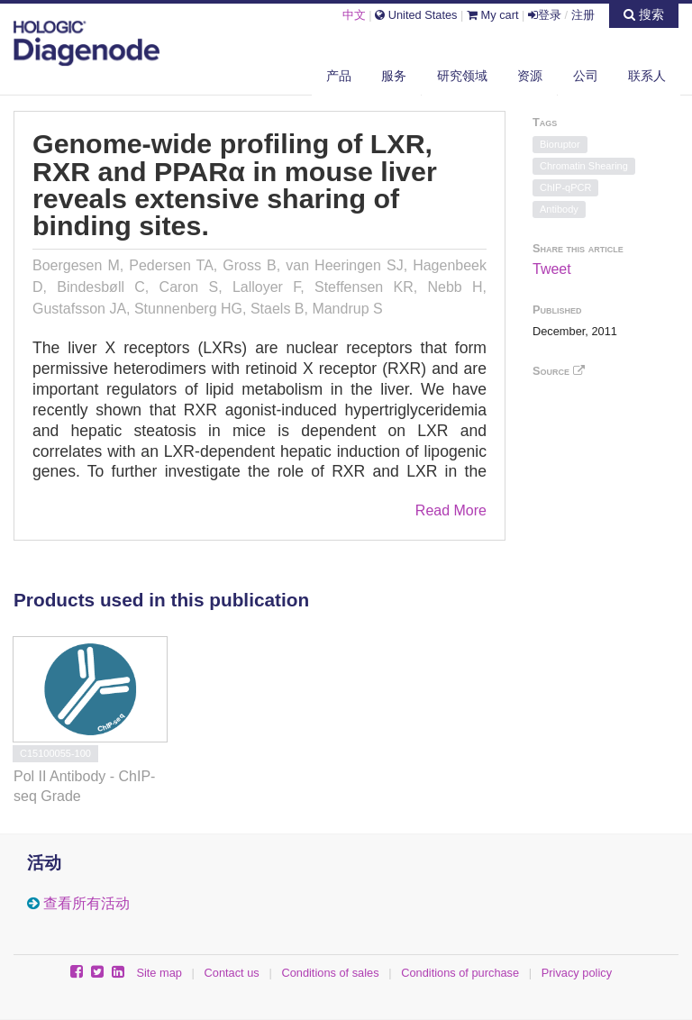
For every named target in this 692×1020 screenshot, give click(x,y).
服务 (393, 75)
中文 (354, 15)
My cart (493, 15)
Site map (159, 972)
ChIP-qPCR (565, 187)
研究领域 (462, 75)
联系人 (647, 75)
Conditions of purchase (460, 972)
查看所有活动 (86, 903)
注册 (583, 15)
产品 (338, 75)
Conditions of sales (329, 972)
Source (559, 371)
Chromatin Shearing (584, 165)
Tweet (552, 269)
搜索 (644, 14)
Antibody (559, 209)
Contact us (232, 972)
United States (416, 15)
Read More (451, 510)
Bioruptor (560, 144)
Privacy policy (577, 972)
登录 (544, 15)
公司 (585, 75)
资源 (529, 75)
